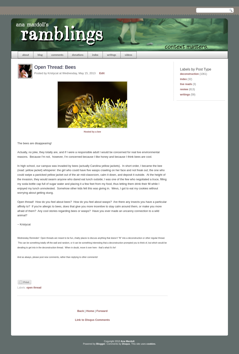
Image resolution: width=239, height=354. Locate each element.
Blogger (100, 344)
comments (57, 54)
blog (40, 54)
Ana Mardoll (127, 341)
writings (111, 54)
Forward (102, 311)
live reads (186, 84)
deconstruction (189, 73)
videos (128, 54)
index (95, 54)
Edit (102, 73)
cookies (150, 344)
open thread (33, 287)
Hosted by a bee (92, 132)
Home (90, 311)
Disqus (126, 344)
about (25, 54)
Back (80, 311)
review (184, 89)
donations (77, 54)
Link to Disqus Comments (92, 319)
